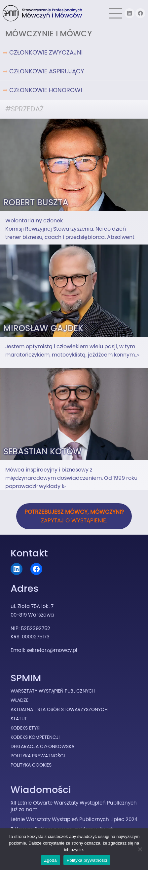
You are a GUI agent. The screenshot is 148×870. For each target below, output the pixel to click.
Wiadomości (41, 789)
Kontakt (29, 553)
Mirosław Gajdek (43, 328)
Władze (19, 700)
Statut (19, 718)
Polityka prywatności (87, 860)
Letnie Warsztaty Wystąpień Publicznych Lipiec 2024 (74, 819)
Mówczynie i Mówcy (48, 33)
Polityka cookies (31, 765)
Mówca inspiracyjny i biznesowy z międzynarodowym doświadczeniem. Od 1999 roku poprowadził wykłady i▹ (71, 478)
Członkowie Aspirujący (46, 71)
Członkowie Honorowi (45, 90)
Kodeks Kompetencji (35, 737)
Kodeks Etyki (25, 728)
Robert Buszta (35, 202)
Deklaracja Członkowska (42, 746)
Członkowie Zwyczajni (46, 52)
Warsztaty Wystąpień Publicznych (53, 691)
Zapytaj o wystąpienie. (74, 516)
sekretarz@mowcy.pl (51, 650)
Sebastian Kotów (42, 451)
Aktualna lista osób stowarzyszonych (59, 709)
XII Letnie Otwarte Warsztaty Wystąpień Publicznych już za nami (74, 806)
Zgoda (50, 860)
